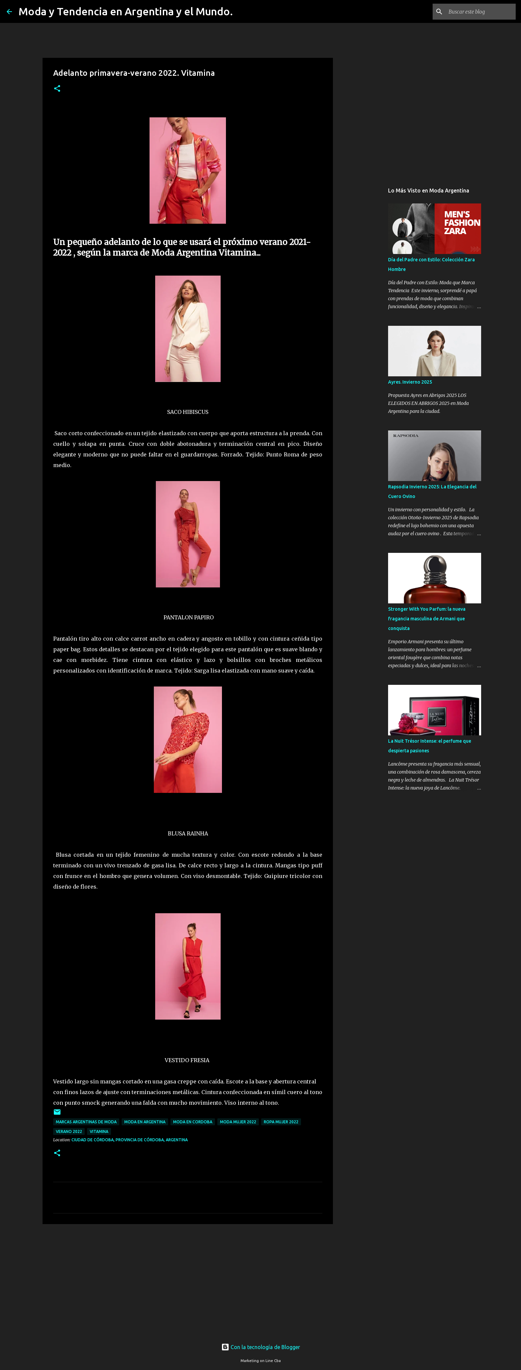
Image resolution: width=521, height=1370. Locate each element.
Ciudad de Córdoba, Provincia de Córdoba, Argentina (129, 1140)
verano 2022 (69, 1131)
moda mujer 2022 (238, 1122)
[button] (57, 88)
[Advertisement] (188, 1280)
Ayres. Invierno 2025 (410, 382)
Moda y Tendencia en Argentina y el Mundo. (126, 11)
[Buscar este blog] (481, 12)
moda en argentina (144, 1122)
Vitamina (99, 1131)
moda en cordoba (192, 1122)
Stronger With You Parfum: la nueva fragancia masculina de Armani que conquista (427, 618)
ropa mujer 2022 (281, 1122)
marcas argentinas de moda (86, 1122)
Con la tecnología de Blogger (260, 1347)
